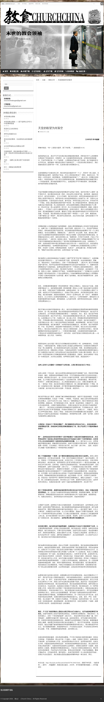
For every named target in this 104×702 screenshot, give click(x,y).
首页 (19, 3)
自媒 (43, 80)
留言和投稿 (45, 3)
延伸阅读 (69, 71)
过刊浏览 (36, 71)
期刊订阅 (37, 3)
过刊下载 (48, 71)
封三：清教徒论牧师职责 (12, 167)
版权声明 (31, 3)
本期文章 (14, 71)
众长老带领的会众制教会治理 (14, 146)
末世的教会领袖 (9, 116)
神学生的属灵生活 (10, 134)
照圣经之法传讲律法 (11, 129)
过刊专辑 (59, 71)
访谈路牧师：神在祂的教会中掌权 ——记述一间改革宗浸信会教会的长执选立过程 (18, 153)
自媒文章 (80, 71)
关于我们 (24, 3)
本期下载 (25, 71)
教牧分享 (51, 80)
